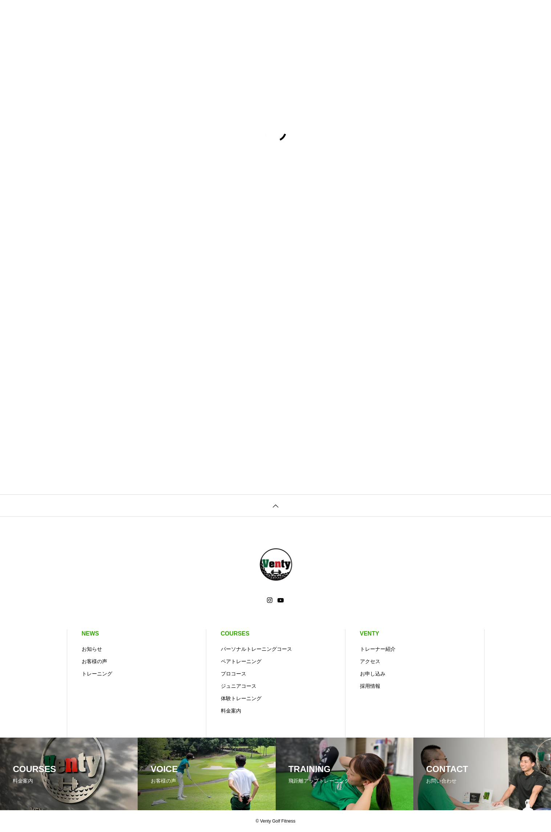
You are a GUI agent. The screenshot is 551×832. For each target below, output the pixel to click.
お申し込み (372, 674)
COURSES (235, 633)
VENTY (369, 633)
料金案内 (231, 711)
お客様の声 (94, 661)
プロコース (233, 674)
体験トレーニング (241, 698)
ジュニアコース (238, 686)
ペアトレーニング (241, 661)
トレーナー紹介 (378, 649)
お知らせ (92, 649)
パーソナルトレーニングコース (256, 649)
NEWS (90, 633)
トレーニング (97, 674)
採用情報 (370, 686)
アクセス (370, 661)
